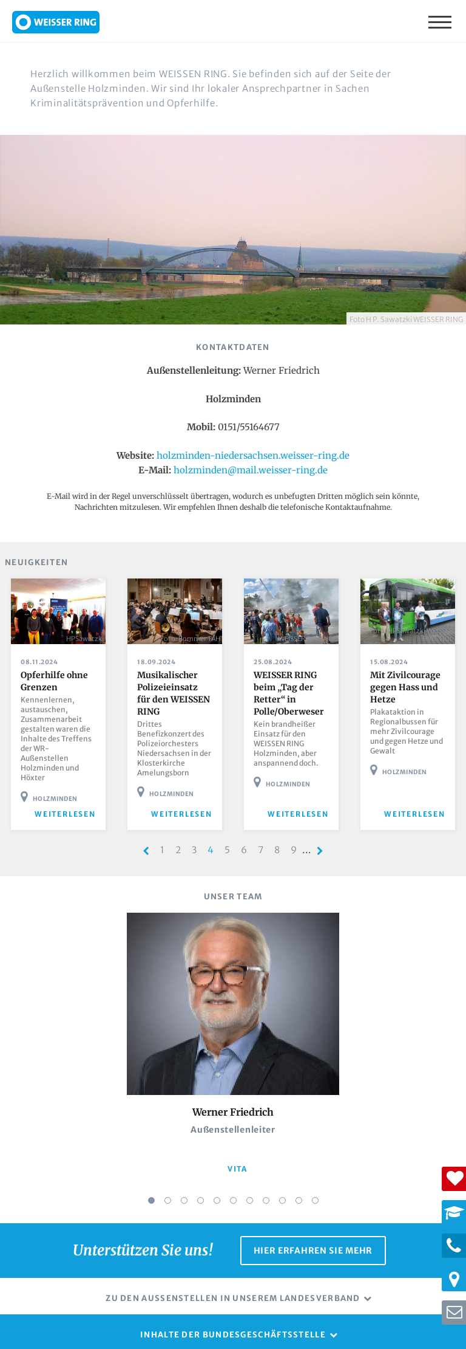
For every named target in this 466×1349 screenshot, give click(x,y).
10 (298, 1189)
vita (238, 1158)
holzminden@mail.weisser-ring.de (251, 470)
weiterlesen (71, 803)
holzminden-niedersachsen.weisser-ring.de (253, 455)
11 (315, 1189)
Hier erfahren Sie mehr (313, 1236)
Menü (441, 21)
